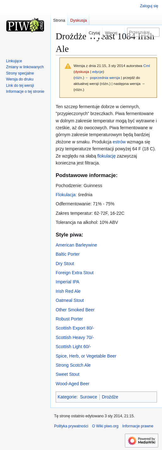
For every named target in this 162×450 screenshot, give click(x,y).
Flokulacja (65, 194)
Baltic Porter (68, 254)
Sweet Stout (68, 374)
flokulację (106, 155)
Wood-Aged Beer (72, 383)
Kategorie (67, 396)
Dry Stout (65, 263)
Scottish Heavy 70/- (75, 337)
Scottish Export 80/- (75, 328)
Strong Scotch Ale (73, 365)
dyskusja (82, 71)
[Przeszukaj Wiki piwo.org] (143, 32)
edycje (97, 71)
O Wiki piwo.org (105, 426)
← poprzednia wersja (102, 77)
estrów (119, 141)
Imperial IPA (67, 281)
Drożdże (110, 396)
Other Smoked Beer (75, 309)
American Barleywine (76, 244)
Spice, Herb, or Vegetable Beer (86, 355)
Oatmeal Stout (70, 300)
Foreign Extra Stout (75, 272)
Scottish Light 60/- (73, 346)
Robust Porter (69, 318)
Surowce (88, 396)
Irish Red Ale (68, 291)
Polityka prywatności (71, 426)
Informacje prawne (138, 426)
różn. (79, 77)
